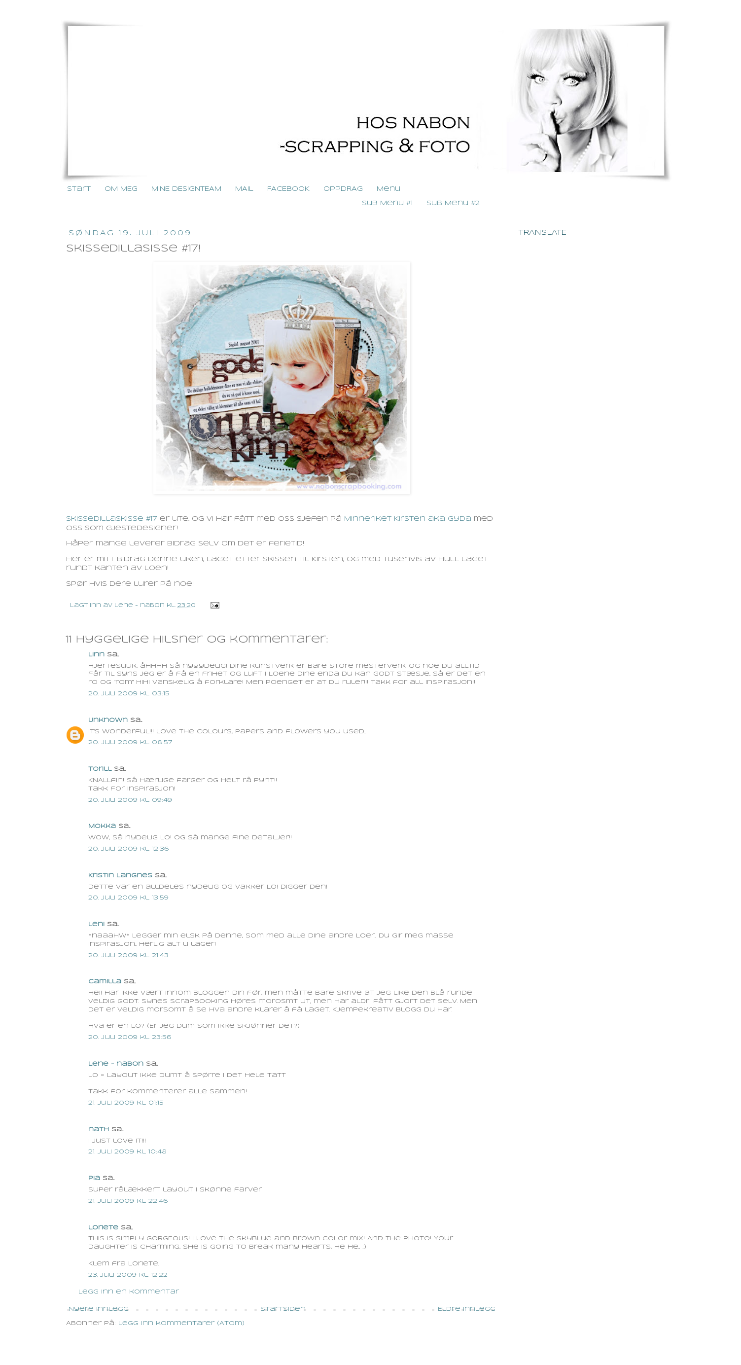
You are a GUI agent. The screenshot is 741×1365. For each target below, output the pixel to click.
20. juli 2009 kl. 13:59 (128, 897)
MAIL (244, 189)
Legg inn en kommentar (128, 1291)
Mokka (102, 826)
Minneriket (367, 519)
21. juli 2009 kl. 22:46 (128, 1201)
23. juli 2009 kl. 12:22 (128, 1275)
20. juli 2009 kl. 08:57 (130, 742)
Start (79, 189)
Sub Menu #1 (387, 203)
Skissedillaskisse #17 (111, 519)
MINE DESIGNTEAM (186, 189)
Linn (96, 654)
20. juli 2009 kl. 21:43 (128, 955)
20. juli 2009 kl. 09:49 (130, 800)
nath (98, 1129)
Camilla (104, 981)
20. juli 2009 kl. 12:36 (128, 849)
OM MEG (121, 189)
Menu (388, 189)
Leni (96, 924)
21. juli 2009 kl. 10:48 (127, 1151)
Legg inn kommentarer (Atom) (181, 1323)
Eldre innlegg (466, 1309)
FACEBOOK (288, 189)
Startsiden (283, 1309)
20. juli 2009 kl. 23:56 (129, 1037)
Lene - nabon (140, 605)
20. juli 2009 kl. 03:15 (129, 693)
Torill (99, 769)
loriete (103, 1227)
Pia (94, 1178)
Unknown (108, 720)
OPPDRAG (343, 189)
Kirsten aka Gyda (432, 519)
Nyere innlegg (99, 1309)
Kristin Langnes (120, 875)
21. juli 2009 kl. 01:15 (126, 1103)
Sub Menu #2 (453, 203)
